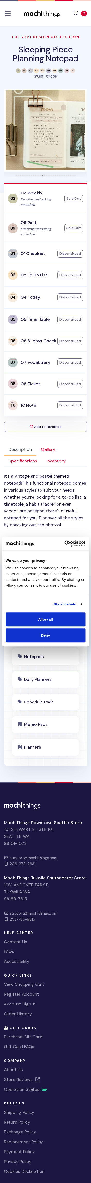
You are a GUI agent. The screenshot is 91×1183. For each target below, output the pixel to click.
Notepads (34, 657)
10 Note (28, 405)
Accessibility (16, 961)
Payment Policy (19, 1152)
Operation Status (25, 1089)
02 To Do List (34, 275)
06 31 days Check (38, 341)
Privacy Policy (17, 1161)
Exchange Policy (20, 1132)
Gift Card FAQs (19, 1047)
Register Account (21, 994)
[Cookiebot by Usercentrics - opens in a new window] (64, 543)
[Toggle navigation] (8, 13)
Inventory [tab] (56, 461)
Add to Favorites (45, 427)
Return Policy (17, 1122)
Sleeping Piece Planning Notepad (45, 53)
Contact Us (15, 942)
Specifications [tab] (22, 461)
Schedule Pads (39, 702)
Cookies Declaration (24, 1171)
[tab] (16, 175)
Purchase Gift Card (23, 1037)
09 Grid (28, 223)
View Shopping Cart (24, 984)
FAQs (9, 951)
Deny (45, 635)
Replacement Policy (23, 1142)
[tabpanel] (45, 508)
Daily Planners (37, 679)
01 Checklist (33, 253)
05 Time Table (35, 319)
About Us (13, 1070)
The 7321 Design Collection (45, 37)
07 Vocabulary (35, 362)
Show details (65, 604)
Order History (18, 1014)
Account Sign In (20, 1004)
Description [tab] (20, 449)
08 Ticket (30, 384)
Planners (32, 747)
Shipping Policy (19, 1112)
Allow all (45, 619)
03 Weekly (31, 193)
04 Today (30, 297)
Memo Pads (35, 724)
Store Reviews (22, 1079)
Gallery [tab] (48, 449)
